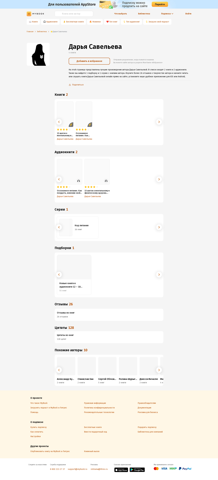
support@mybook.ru (77, 469)
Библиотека (144, 13)
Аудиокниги (51, 22)
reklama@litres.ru (99, 469)
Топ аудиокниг (133, 22)
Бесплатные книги (75, 22)
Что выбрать (120, 13)
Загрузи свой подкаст (159, 22)
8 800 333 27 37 (57, 469)
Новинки (96, 22)
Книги (35, 22)
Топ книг (113, 22)
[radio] (58, 129)
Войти (188, 13)
